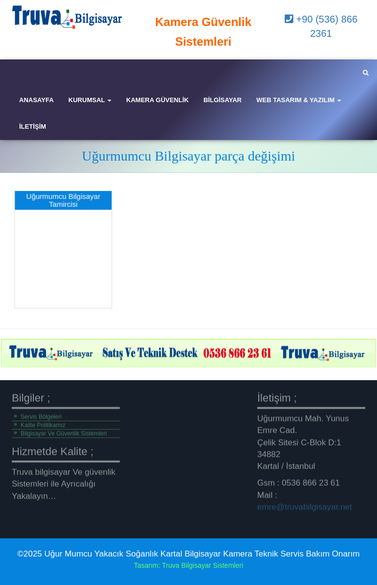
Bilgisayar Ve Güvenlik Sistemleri (64, 431)
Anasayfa (36, 100)
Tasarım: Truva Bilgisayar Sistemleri (188, 565)
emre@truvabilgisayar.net (304, 504)
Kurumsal (89, 100)
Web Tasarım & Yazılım (298, 100)
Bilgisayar (222, 100)
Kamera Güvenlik (157, 100)
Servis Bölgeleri (41, 414)
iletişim (32, 126)
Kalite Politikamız (43, 422)
